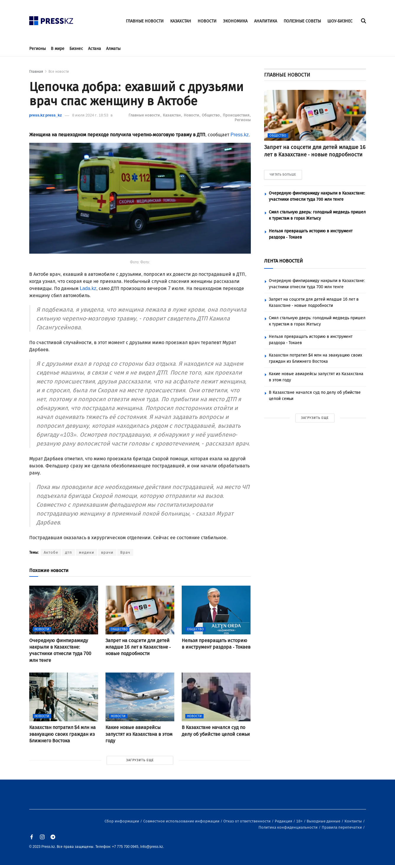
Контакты (353, 821)
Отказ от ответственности (247, 821)
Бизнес (76, 48)
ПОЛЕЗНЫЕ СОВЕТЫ (302, 21)
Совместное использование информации (181, 821)
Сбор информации (122, 821)
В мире (57, 48)
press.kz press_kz (45, 115)
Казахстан (172, 115)
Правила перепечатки (342, 827)
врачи (107, 552)
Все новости (58, 71)
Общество (211, 115)
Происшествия (236, 115)
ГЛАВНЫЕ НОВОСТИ (145, 21)
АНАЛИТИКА (265, 21)
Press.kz (239, 134)
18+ (300, 821)
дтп (68, 552)
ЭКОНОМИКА (235, 21)
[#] (51, 19)
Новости (192, 115)
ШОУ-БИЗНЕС (340, 21)
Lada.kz (88, 288)
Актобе (51, 552)
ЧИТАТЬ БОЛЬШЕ (283, 174)
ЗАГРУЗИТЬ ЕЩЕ (140, 760)
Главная (36, 71)
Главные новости (145, 115)
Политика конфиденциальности (288, 827)
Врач (125, 552)
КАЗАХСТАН (180, 21)
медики (86, 552)
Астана (94, 48)
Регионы (37, 48)
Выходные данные (324, 821)
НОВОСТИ (207, 21)
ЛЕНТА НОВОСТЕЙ (283, 261)
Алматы (113, 48)
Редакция (284, 821)
